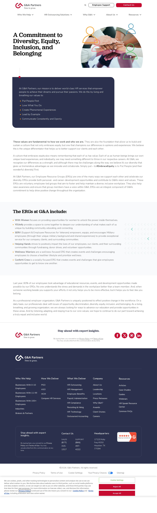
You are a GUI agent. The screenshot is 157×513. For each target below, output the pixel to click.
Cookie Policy (78, 491)
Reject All (117, 487)
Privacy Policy (84, 339)
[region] (78, 486)
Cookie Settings (117, 480)
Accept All (117, 493)
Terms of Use (98, 339)
